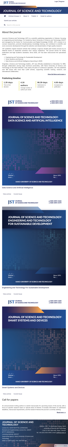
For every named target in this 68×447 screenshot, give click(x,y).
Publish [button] (35, 16)
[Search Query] (17, 25)
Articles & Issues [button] (14, 16)
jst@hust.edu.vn (61, 432)
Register (62, 1)
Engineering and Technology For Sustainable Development (25, 288)
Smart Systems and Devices (13, 388)
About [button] (26, 16)
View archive (7, 194)
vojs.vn (65, 445)
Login (56, 1)
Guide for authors (46, 16)
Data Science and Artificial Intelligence (17, 188)
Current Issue (18, 194)
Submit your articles (10, 20)
